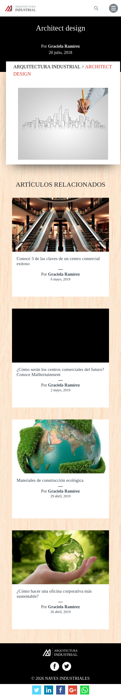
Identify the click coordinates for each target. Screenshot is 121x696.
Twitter (66, 666)
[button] (113, 8)
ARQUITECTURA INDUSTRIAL (47, 66)
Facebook (54, 666)
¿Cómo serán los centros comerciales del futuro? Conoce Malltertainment (60, 372)
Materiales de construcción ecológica (50, 480)
